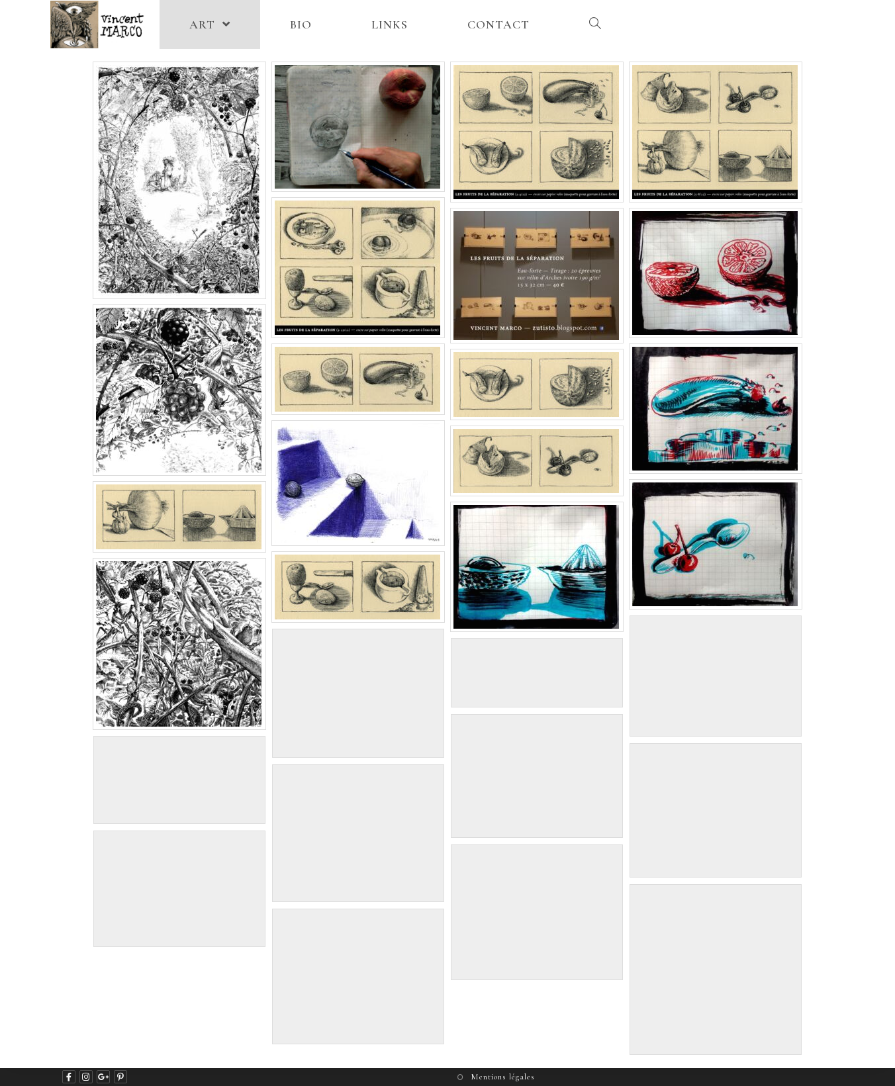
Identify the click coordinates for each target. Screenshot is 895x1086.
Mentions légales (503, 1076)
